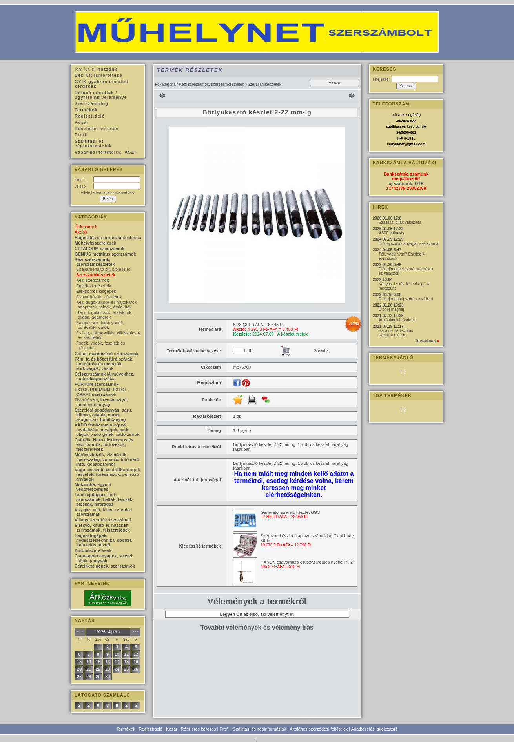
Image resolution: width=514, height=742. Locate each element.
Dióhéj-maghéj (391, 309)
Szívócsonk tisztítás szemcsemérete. (396, 332)
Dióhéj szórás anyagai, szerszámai (409, 243)
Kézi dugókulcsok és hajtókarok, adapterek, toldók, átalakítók (107, 304)
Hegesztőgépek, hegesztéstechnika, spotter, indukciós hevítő (104, 540)
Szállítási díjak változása (400, 222)
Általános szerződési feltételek (319, 729)
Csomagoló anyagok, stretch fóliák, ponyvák (104, 558)
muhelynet (396, 144)
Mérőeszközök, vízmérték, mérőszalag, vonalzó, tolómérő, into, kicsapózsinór (107, 459)
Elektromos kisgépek (96, 291)
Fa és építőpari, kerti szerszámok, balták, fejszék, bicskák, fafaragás (104, 499)
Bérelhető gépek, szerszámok (105, 566)
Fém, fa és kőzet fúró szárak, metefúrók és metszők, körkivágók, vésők (104, 364)
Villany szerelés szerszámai (103, 519)
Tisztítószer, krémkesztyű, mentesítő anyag (101, 402)
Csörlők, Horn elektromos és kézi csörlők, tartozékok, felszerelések (104, 444)
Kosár (171, 729)
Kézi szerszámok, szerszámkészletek (211, 84)
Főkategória (165, 84)
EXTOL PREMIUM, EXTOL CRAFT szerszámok (101, 392)
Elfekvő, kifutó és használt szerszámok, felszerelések (102, 527)
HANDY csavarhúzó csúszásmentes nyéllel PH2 (307, 562)
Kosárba (321, 350)
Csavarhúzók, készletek (99, 296)
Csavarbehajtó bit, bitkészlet (103, 269)
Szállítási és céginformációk (259, 729)
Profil (225, 729)
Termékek (126, 729)
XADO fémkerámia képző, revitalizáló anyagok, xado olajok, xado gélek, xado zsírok (107, 430)
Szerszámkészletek (95, 274)
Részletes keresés (198, 729)
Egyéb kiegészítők (93, 285)
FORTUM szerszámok (96, 384)
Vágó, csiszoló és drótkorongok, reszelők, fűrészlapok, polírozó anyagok (108, 474)
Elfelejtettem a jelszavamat (107, 192)
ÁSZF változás (391, 233)
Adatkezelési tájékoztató (374, 729)
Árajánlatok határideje (398, 320)
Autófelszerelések (93, 550)
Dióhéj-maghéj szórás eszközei (406, 299)
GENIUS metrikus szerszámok (105, 254)
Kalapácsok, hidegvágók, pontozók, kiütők (100, 325)
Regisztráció (150, 729)
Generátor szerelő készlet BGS (290, 512)
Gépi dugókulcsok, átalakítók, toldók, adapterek (104, 314)
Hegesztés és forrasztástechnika (108, 237)
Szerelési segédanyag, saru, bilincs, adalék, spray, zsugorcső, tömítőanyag (103, 415)
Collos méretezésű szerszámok (107, 353)
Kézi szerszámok (92, 280)
